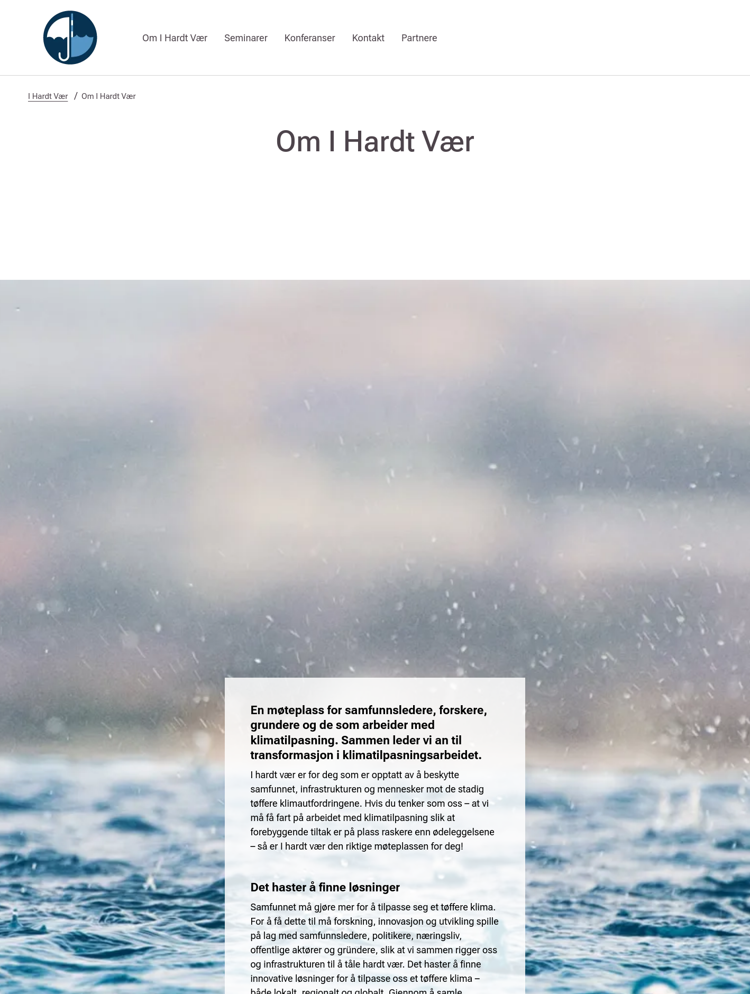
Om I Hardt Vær (174, 37)
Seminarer (246, 37)
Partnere (419, 37)
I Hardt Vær (48, 96)
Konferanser (310, 37)
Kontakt (368, 37)
